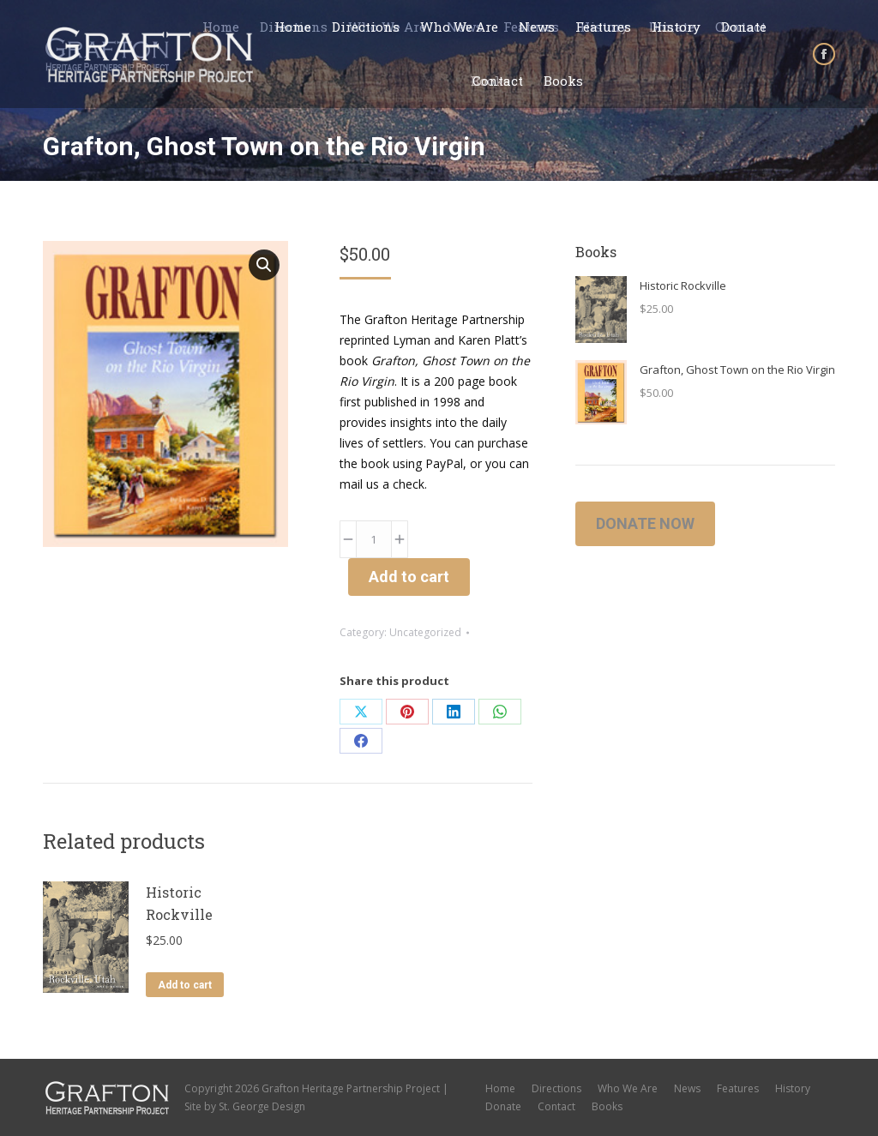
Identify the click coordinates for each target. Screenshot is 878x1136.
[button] (264, 264)
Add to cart (409, 577)
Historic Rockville (179, 903)
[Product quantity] (374, 539)
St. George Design (262, 1106)
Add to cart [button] (185, 985)
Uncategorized (425, 632)
